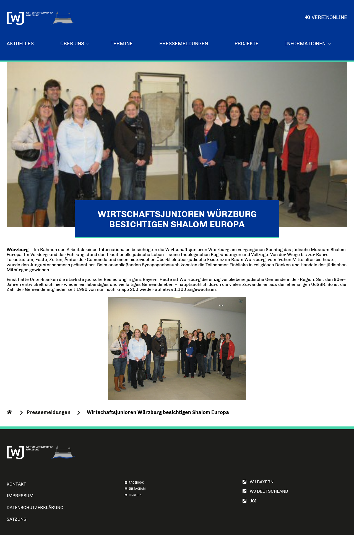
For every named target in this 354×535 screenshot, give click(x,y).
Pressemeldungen (183, 44)
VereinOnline (326, 17)
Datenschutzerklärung (35, 507)
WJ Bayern (258, 481)
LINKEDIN (133, 495)
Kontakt (16, 484)
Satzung (17, 519)
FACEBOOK (134, 482)
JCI (250, 501)
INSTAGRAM (135, 489)
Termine (122, 44)
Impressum (20, 495)
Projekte (247, 44)
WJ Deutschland (265, 491)
